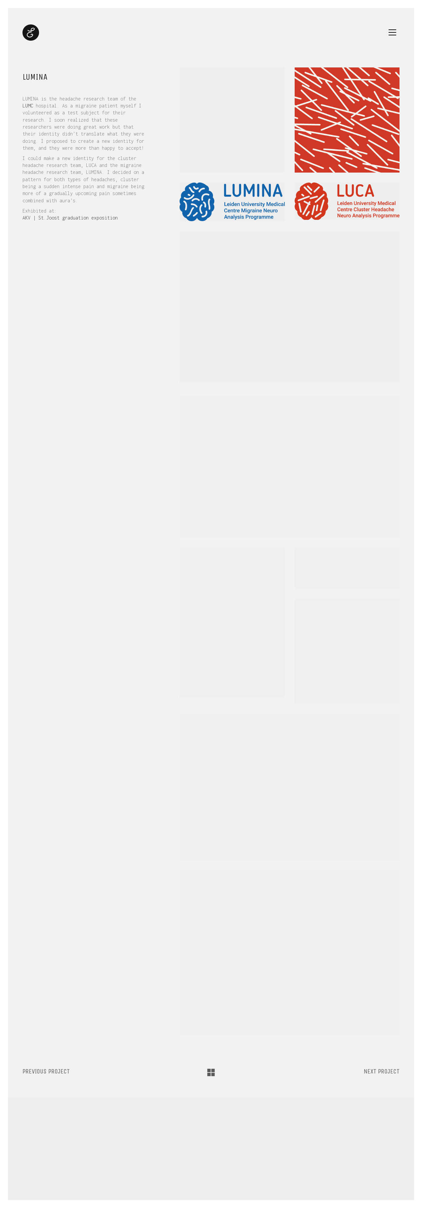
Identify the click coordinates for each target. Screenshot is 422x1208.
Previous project (46, 1071)
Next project (382, 1071)
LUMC (27, 105)
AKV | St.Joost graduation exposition (70, 218)
